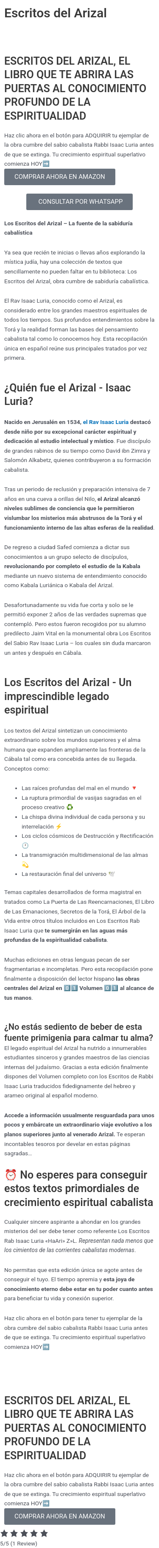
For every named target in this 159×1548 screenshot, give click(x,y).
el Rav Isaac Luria (106, 421)
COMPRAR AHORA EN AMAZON (59, 177)
